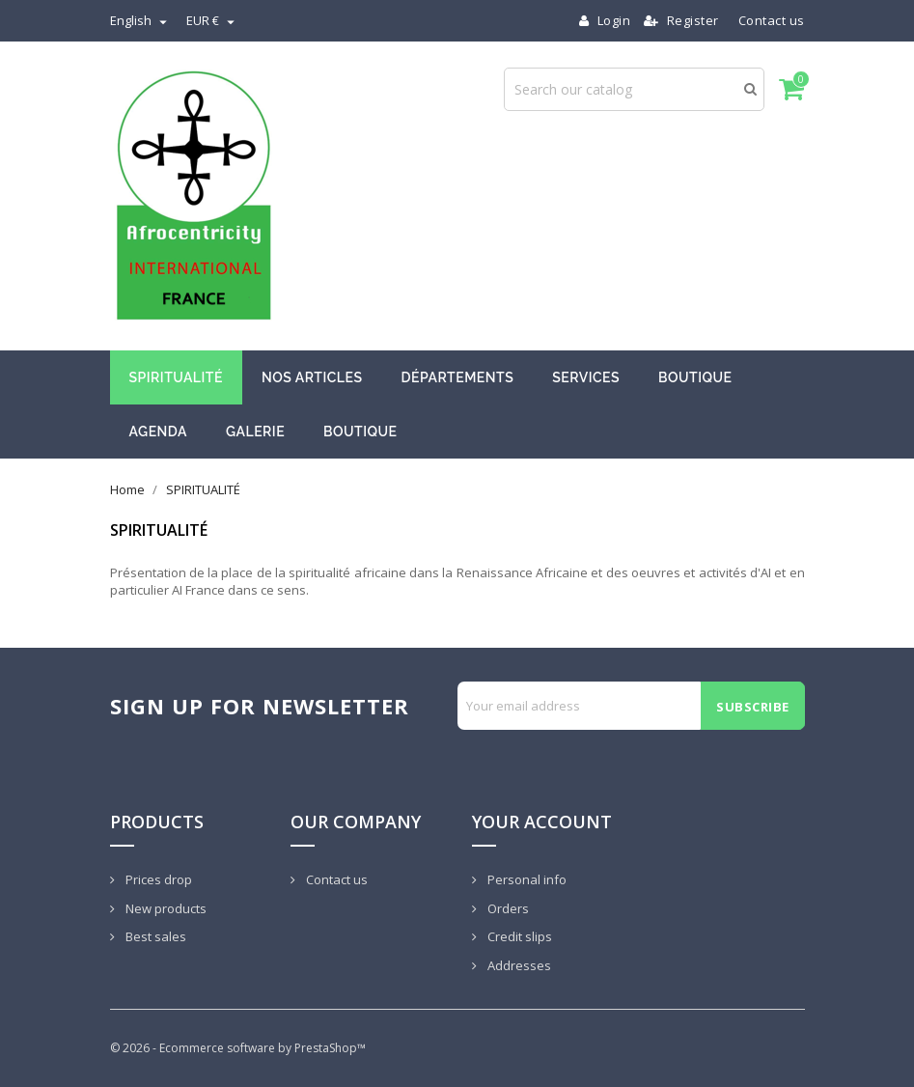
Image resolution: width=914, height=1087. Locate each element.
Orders (507, 908)
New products (165, 908)
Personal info (526, 879)
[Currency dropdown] (212, 20)
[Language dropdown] (141, 20)
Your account (542, 821)
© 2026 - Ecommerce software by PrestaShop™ (238, 1048)
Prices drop (157, 879)
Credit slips (518, 936)
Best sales (154, 936)
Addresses (518, 965)
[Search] (634, 89)
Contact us (771, 20)
